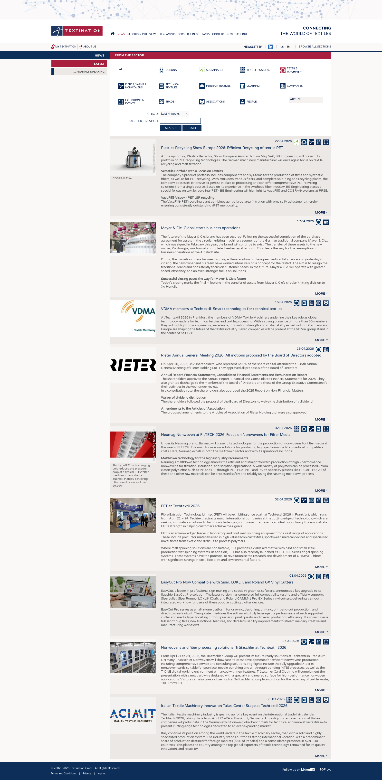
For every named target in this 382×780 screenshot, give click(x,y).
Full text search (142, 121)
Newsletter (253, 46)
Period (151, 114)
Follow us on (298, 770)
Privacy (87, 773)
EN (288, 46)
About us (89, 46)
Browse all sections (315, 46)
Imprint (101, 773)
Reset (192, 128)
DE (282, 46)
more (320, 213)
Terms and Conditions (63, 773)
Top (323, 769)
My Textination (65, 46)
